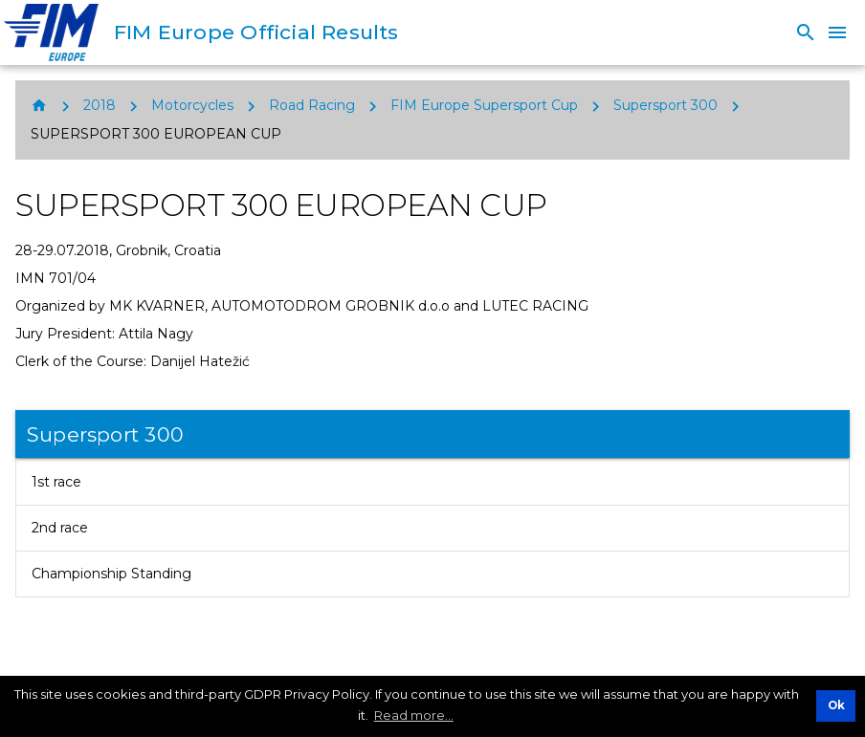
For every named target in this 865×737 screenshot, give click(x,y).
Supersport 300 (665, 105)
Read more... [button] (414, 715)
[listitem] (432, 482)
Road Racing (312, 105)
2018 (99, 105)
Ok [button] (836, 705)
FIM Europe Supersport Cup (484, 105)
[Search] (805, 32)
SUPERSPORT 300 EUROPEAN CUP (156, 133)
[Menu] (837, 32)
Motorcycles (192, 105)
